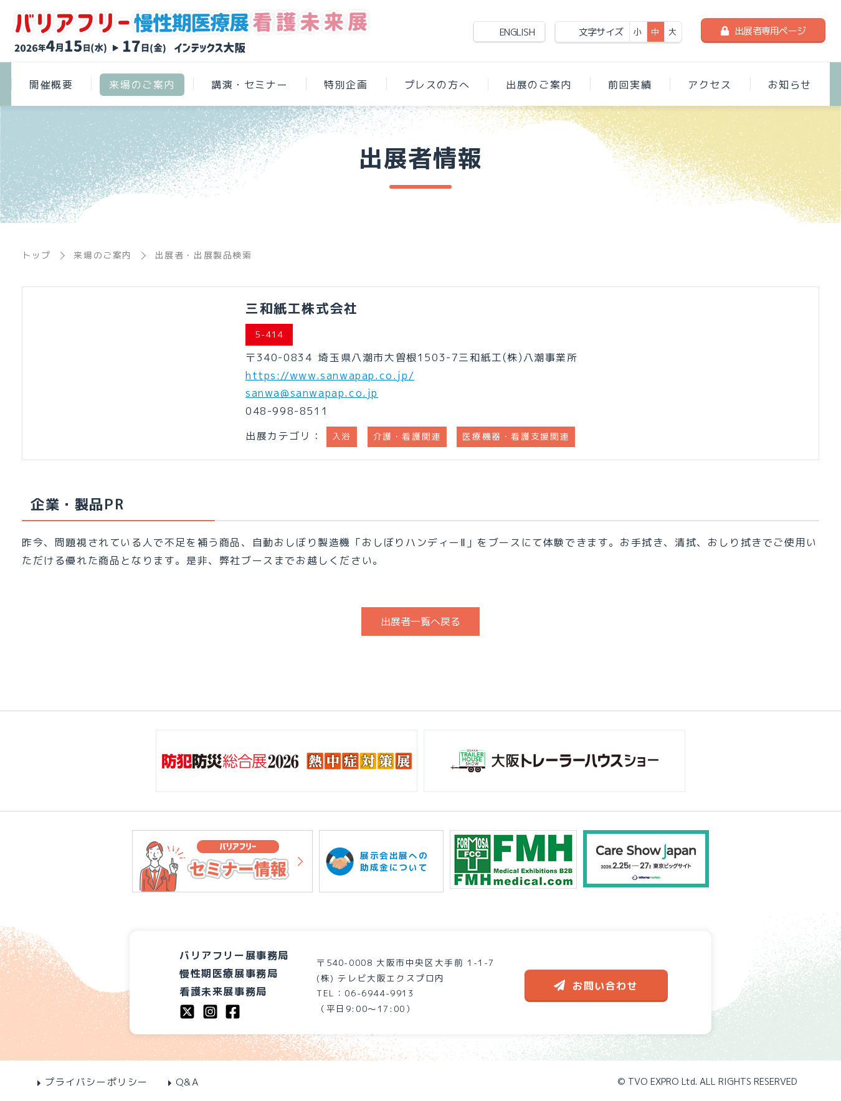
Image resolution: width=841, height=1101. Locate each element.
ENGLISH (517, 32)
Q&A (183, 1082)
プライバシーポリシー (92, 1082)
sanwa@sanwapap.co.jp (311, 393)
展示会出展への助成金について (381, 861)
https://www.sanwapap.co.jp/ (329, 375)
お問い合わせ (596, 986)
